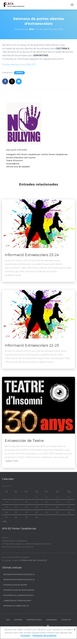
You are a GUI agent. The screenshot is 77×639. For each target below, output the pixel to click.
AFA (8, 620)
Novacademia (12, 163)
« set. (4, 521)
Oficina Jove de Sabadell (18, 166)
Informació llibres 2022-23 (16, 606)
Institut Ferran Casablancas (54, 154)
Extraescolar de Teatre (24, 440)
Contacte (66, 620)
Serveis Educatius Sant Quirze (21, 157)
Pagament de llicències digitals (18, 595)
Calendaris (51, 620)
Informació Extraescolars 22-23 (32, 345)
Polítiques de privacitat (44, 635)
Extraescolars (34, 620)
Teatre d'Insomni (14, 160)
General (19, 73)
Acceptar (25, 635)
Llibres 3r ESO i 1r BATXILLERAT (17, 601)
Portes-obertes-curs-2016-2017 (19, 64)
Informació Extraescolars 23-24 (32, 255)
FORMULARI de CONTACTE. (33, 560)
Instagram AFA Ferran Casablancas (23, 154)
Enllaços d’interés (16, 150)
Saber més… (12, 460)
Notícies (18, 620)
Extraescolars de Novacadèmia (18, 590)
